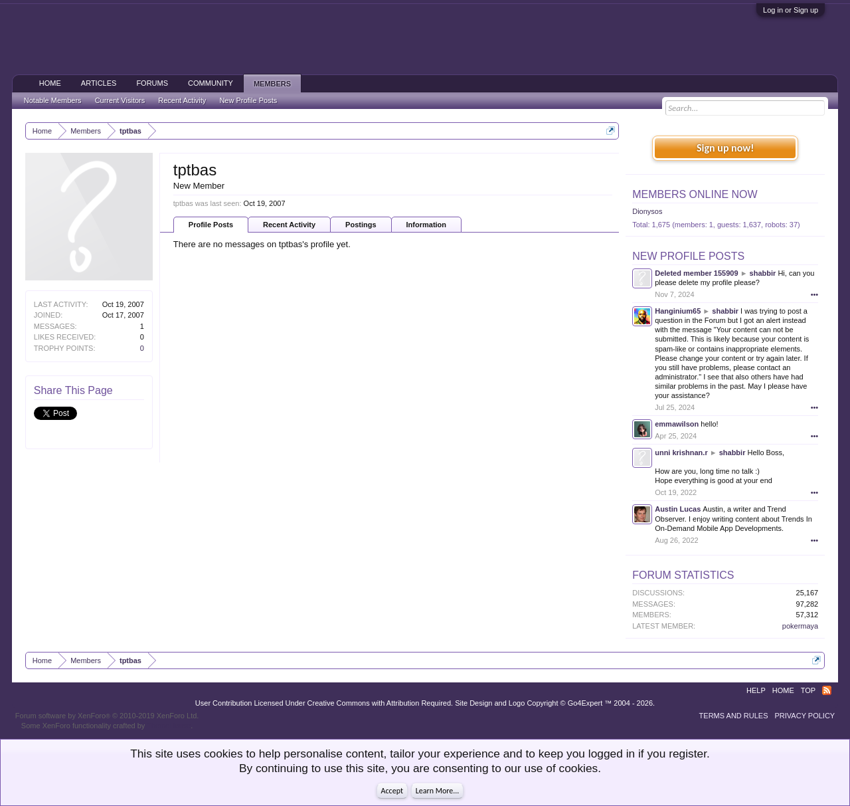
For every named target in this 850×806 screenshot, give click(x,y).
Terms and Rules (733, 716)
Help (756, 690)
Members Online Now (694, 194)
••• (815, 294)
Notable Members (53, 100)
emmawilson (677, 424)
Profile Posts (211, 225)
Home (50, 83)
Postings (360, 225)
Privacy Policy (805, 716)
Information (426, 225)
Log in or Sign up (790, 10)
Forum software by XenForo (107, 716)
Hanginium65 (678, 311)
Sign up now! (725, 148)
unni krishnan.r (681, 452)
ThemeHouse (169, 726)
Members (272, 84)
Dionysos (647, 211)
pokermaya (800, 626)
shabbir (763, 273)
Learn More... (438, 790)
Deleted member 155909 (696, 273)
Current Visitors (120, 100)
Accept (392, 790)
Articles (99, 83)
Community (210, 83)
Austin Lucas (678, 509)
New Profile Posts (688, 256)
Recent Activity (289, 225)
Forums (152, 83)
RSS (826, 690)
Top (808, 690)
